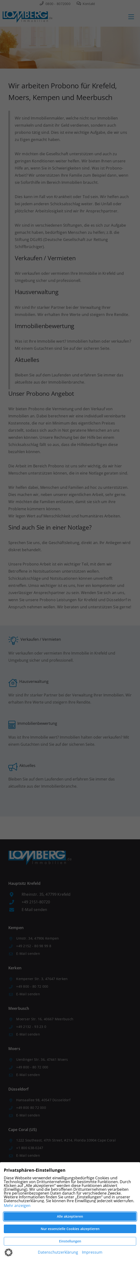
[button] (8, 1252)
